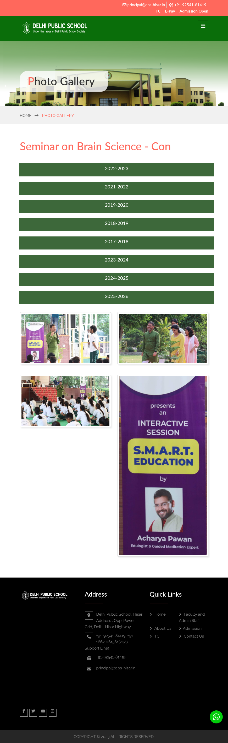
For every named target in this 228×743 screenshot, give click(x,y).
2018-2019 (116, 223)
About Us (160, 628)
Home (26, 115)
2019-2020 (116, 205)
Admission (190, 628)
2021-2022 (116, 186)
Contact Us (191, 636)
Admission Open (194, 11)
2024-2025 (116, 278)
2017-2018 (116, 241)
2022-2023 (116, 168)
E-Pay (170, 11)
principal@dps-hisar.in (144, 4)
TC (158, 11)
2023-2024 (116, 260)
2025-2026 (116, 296)
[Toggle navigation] (203, 25)
